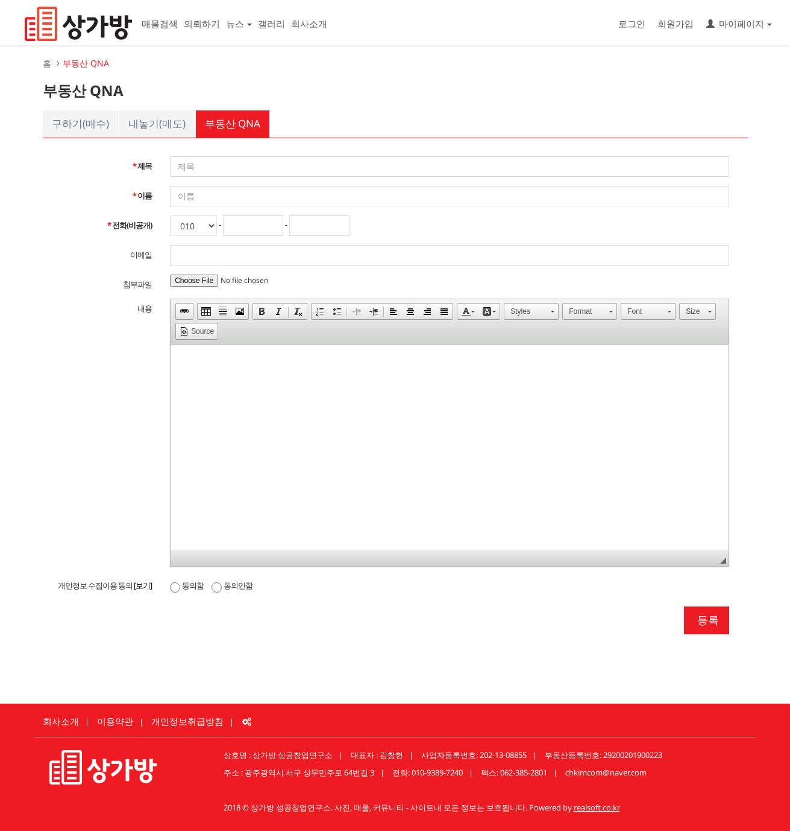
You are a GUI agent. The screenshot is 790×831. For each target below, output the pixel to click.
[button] (184, 311)
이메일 (141, 254)
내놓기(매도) (157, 123)
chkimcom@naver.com (606, 772)
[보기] (143, 585)
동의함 (187, 585)
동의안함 (232, 585)
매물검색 (160, 24)
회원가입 (675, 24)
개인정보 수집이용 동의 (105, 585)
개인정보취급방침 (187, 721)
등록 (706, 620)
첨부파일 (137, 284)
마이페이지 (739, 24)
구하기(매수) (80, 123)
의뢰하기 (202, 24)
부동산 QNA (232, 123)
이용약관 (115, 721)
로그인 (631, 24)
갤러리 (271, 24)
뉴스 (239, 24)
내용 (144, 308)
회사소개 (309, 24)
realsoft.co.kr (597, 807)
